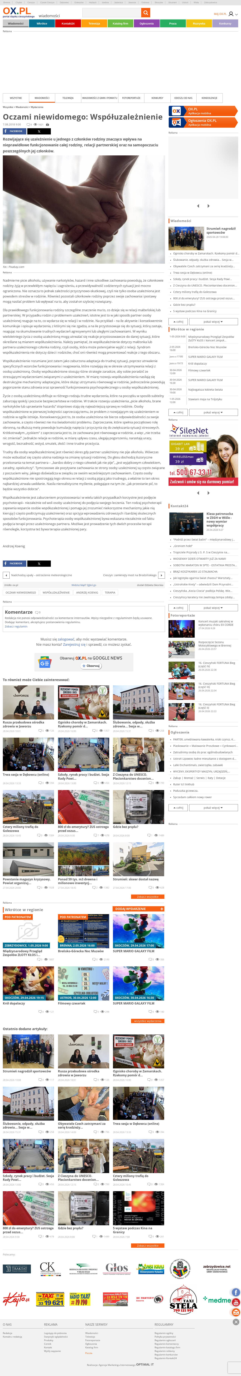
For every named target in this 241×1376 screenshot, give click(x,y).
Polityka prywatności (165, 1336)
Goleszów (78, 2)
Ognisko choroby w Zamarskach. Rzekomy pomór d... (206, 253)
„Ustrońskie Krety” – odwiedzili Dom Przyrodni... (203, 584)
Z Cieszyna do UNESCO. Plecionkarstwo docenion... (205, 285)
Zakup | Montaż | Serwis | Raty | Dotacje (199, 778)
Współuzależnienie (56, 592)
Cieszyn (31, 2)
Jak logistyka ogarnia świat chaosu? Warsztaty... (203, 578)
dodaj (130, 909)
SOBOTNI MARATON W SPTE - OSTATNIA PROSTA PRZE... (204, 565)
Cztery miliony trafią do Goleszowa (195, 292)
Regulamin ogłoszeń (165, 1340)
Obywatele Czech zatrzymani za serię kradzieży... (204, 266)
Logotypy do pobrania (55, 1333)
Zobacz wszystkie (148, 896)
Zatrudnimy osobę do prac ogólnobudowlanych (203, 752)
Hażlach (93, 2)
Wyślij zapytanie (52, 1351)
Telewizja (94, 23)
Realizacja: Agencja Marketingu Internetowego (120, 1365)
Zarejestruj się (74, 644)
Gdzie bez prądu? (184, 304)
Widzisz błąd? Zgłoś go (84, 585)
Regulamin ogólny (164, 1333)
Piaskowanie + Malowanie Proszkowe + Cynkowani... (205, 746)
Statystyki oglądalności (56, 1336)
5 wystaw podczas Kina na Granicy (195, 311)
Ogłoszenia (147, 23)
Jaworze (132, 2)
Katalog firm (120, 23)
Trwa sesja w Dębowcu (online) (192, 272)
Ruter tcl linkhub (183, 784)
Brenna (6, 2)
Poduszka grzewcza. (185, 790)
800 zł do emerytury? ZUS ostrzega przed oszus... (204, 298)
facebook (13, 131)
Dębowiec (64, 2)
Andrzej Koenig (87, 592)
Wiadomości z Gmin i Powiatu (99, 98)
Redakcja (7, 1333)
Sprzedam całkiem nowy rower (192, 797)
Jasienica (118, 2)
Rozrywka (199, 23)
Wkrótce (42, 23)
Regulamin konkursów (166, 1354)
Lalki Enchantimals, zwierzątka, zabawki (198, 765)
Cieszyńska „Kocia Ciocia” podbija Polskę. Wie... (202, 591)
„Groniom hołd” (183, 546)
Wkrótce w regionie (24, 910)
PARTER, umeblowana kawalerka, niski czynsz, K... (204, 739)
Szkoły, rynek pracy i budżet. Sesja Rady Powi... (202, 279)
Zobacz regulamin (16, 626)
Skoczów (159, 2)
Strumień (172, 2)
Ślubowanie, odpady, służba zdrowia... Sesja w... (203, 260)
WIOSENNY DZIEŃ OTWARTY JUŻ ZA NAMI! (199, 559)
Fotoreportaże (131, 98)
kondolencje (209, 98)
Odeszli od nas (183, 98)
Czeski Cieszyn (47, 2)
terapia (110, 592)
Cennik (47, 1343)
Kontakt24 (68, 23)
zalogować (66, 639)
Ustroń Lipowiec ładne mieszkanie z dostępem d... (204, 758)
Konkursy (225, 23)
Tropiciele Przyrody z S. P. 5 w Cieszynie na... (201, 552)
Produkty (48, 1340)
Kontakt (48, 1347)
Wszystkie (16, 98)
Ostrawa (145, 2)
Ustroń (185, 2)
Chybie (18, 2)
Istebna (105, 2)
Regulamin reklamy (165, 1351)
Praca (172, 23)
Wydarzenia (37, 107)
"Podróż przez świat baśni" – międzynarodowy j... (204, 539)
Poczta (88, 1353)
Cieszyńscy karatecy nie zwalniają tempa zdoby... (204, 597)
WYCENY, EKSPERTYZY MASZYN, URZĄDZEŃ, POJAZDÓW (200, 771)
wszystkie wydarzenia (147, 1021)
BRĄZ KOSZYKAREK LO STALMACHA (195, 571)
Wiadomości (15, 23)
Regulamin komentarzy (167, 1343)
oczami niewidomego (21, 592)
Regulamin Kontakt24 (166, 1358)
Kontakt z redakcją (12, 1336)
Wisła (196, 2)
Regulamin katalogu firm (167, 1347)
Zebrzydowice (210, 2)
